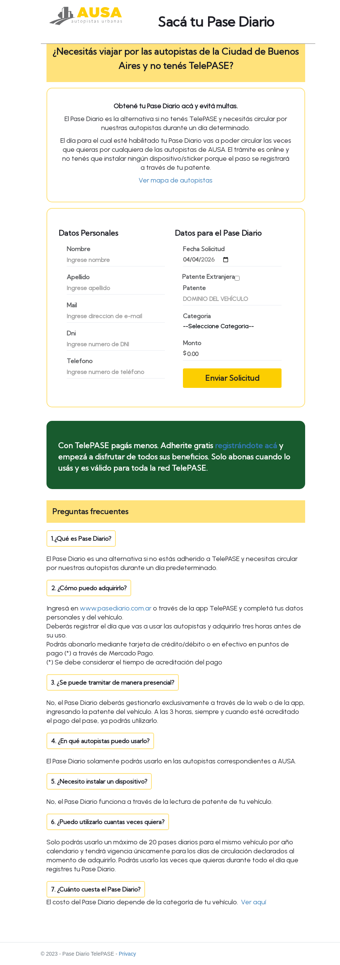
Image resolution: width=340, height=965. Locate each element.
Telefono (80, 361)
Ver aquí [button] (253, 902)
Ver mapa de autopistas (176, 180)
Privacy (127, 954)
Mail (72, 305)
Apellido (78, 277)
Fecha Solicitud (204, 249)
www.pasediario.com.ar (115, 608)
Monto (192, 343)
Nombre (78, 249)
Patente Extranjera (208, 277)
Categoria (197, 316)
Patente (194, 288)
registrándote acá (246, 445)
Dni (71, 333)
